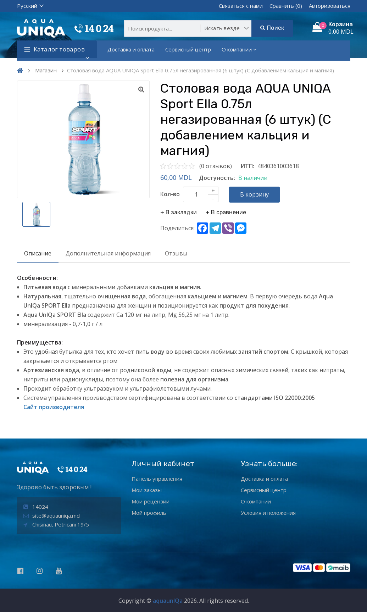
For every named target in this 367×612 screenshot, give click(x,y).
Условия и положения (268, 512)
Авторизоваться (329, 5)
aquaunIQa (168, 601)
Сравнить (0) (285, 5)
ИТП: (247, 166)
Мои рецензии (150, 501)
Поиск (272, 27)
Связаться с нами (241, 5)
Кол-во (170, 194)
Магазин (46, 70)
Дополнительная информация (108, 253)
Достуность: (217, 178)
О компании (239, 49)
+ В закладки (178, 212)
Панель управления (157, 478)
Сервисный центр (188, 49)
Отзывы (176, 253)
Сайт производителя (53, 407)
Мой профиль (149, 512)
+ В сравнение (226, 212)
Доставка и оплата (131, 49)
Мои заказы (147, 490)
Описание (37, 253)
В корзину (254, 194)
